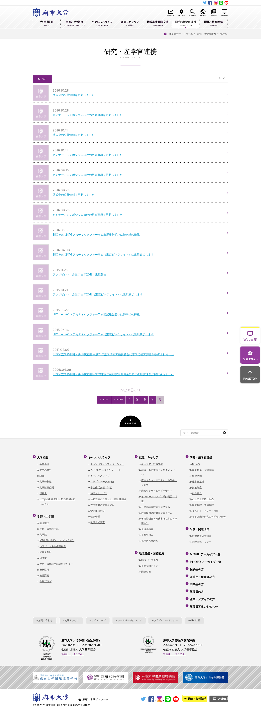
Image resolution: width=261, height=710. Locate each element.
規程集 (43, 492)
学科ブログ (45, 578)
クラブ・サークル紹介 (102, 480)
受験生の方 (196, 562)
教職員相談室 (97, 521)
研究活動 (197, 474)
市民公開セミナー (150, 563)
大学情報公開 (47, 486)
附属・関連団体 (213, 23)
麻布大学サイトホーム (96, 683)
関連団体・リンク (201, 538)
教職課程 (44, 572)
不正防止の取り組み (203, 498)
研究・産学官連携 (186, 23)
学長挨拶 (44, 462)
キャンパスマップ (100, 474)
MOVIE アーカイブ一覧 (204, 551)
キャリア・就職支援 (152, 462)
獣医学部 (44, 520)
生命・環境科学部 (49, 525)
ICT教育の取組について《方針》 (57, 537)
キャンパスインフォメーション (107, 462)
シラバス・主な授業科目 (53, 543)
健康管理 (95, 515)
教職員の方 (196, 579)
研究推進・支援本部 (203, 468)
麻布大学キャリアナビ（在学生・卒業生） (159, 481)
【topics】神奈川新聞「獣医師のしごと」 (57, 500)
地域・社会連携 (149, 557)
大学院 (43, 531)
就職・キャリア (130, 23)
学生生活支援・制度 (101, 486)
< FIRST (100, 399)
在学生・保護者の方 (202, 568)
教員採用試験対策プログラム (156, 511)
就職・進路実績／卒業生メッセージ (159, 471)
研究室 (43, 555)
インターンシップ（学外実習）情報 (159, 498)
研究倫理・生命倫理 (203, 503)
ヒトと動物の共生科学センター (209, 515)
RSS (225, 78)
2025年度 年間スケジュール (105, 468)
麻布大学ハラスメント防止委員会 (108, 498)
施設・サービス (98, 492)
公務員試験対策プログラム (155, 505)
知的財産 (197, 486)
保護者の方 (147, 527)
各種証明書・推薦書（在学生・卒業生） (159, 520)
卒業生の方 (147, 533)
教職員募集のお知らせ (203, 591)
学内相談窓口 (97, 509)
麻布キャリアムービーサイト (156, 489)
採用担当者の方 (149, 539)
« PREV (116, 399)
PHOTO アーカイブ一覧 (205, 556)
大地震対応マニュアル (102, 503)
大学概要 (46, 23)
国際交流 (146, 568)
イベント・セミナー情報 (205, 509)
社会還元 (197, 492)
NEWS (196, 462)
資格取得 (44, 566)
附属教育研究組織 (201, 533)
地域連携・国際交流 (158, 23)
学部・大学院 (74, 23)
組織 (42, 474)
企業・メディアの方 (202, 585)
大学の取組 (45, 480)
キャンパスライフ (102, 23)
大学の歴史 (45, 468)
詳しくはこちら (74, 637)
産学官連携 (198, 480)
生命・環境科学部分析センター (56, 561)
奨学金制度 (45, 549)
